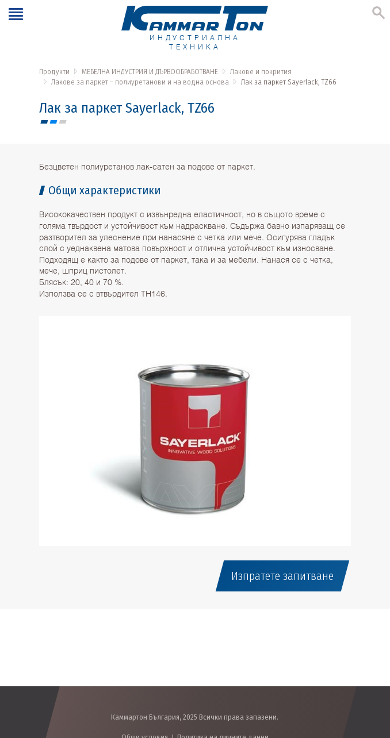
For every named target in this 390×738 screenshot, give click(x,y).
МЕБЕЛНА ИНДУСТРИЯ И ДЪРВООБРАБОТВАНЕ (150, 71)
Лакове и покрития (261, 71)
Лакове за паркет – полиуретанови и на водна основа (140, 82)
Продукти (54, 71)
